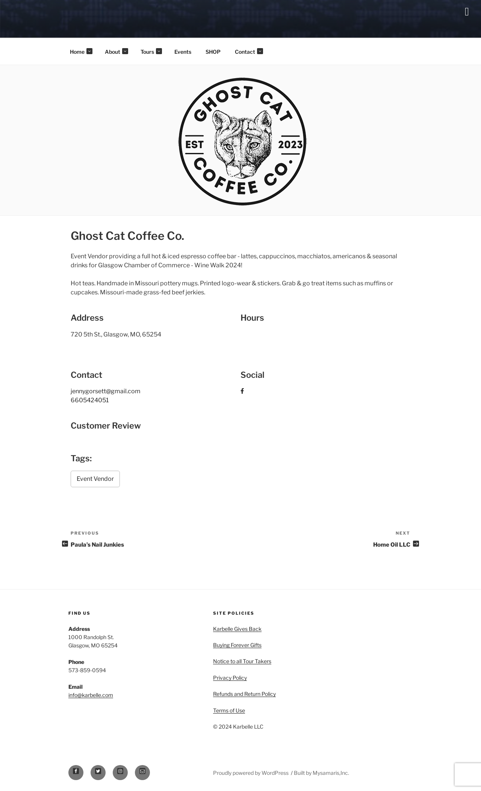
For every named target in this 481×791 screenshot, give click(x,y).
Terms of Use (229, 710)
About (116, 51)
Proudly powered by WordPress (251, 773)
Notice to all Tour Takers (242, 661)
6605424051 (90, 400)
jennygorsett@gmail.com (106, 391)
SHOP (213, 51)
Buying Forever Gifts (237, 645)
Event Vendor (95, 478)
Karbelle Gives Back (237, 629)
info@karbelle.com (90, 695)
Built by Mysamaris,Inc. (321, 773)
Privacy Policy (230, 677)
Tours (151, 51)
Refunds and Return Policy (244, 694)
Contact (249, 51)
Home (81, 51)
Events (182, 51)
